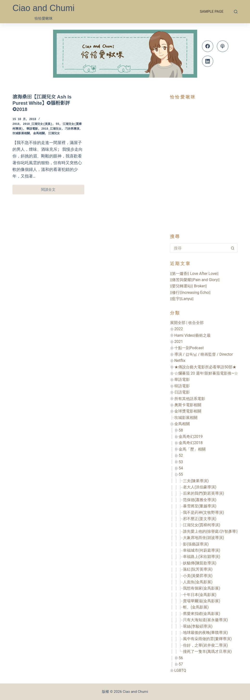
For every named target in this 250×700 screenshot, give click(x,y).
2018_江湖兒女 (51, 129)
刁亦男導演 (72, 129)
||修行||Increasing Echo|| (190, 292)
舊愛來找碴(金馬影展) (201, 613)
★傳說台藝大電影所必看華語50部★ (205, 367)
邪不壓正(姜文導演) (199, 518)
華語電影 (32, 129)
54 (181, 468)
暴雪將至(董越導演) (199, 506)
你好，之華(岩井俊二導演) (205, 645)
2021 (178, 341)
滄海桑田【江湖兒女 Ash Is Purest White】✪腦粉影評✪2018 (42, 103)
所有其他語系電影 (189, 398)
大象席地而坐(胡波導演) (203, 537)
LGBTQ (180, 670)
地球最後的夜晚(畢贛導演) (205, 632)
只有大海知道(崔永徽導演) (205, 620)
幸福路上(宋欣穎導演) (201, 556)
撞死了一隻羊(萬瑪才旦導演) (207, 651)
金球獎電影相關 (187, 411)
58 (181, 430)
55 (57, 124)
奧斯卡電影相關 (187, 405)
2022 (178, 329)
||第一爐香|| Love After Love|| (194, 273)
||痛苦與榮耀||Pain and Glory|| (195, 280)
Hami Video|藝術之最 (192, 335)
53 (181, 462)
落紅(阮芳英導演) (198, 569)
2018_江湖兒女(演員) (37, 124)
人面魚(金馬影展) (198, 582)
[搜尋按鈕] (232, 248)
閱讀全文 (51, 190)
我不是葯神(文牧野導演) (203, 512)
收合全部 (196, 322)
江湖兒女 (54, 134)
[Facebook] (207, 46)
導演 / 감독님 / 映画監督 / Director (203, 354)
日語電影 (182, 392)
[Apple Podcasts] (222, 46)
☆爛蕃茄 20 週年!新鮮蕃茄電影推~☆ (206, 373)
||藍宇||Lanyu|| (182, 298)
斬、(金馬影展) (196, 607)
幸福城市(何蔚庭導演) (201, 550)
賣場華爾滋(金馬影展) (201, 601)
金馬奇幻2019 (191, 436)
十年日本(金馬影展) (199, 594)
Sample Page (211, 11)
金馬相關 (39, 134)
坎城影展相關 (21, 134)
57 (181, 664)
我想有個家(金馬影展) (201, 588)
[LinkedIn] (207, 61)
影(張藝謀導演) (196, 544)
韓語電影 (182, 386)
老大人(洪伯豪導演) (199, 487)
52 (181, 455)
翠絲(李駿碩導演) (198, 626)
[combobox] (199, 248)
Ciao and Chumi (43, 8)
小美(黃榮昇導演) (198, 575)
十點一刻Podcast (189, 348)
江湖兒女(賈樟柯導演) (201, 525)
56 (181, 658)
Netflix (179, 360)
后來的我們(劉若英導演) (203, 493)
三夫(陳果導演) (196, 481)
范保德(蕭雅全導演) (199, 500)
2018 (15, 124)
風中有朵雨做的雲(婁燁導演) (207, 638)
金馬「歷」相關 (192, 449)
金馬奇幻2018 (191, 442)
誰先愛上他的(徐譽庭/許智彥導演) (212, 531)
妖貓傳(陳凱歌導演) (199, 563)
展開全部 (177, 322)
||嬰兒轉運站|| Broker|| (188, 286)
